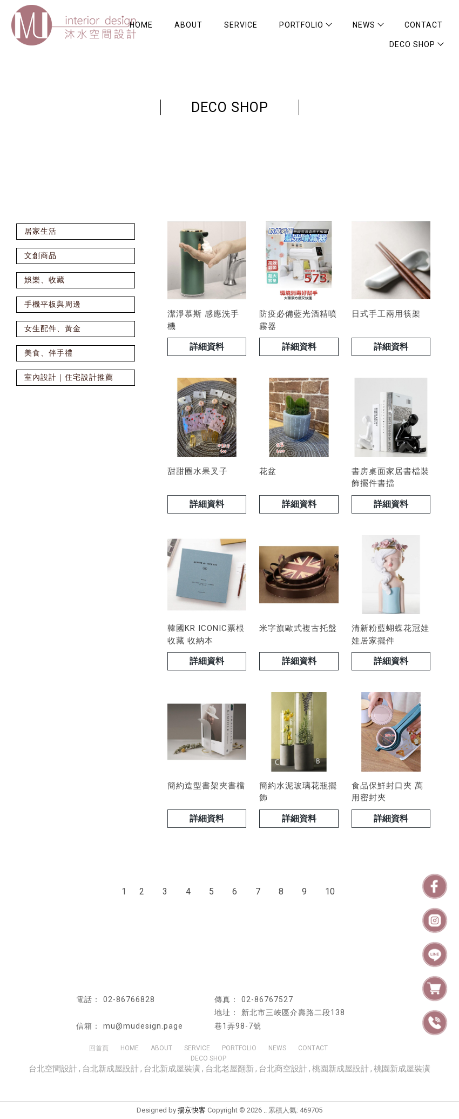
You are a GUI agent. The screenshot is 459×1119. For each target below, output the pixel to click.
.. (265, 1110)
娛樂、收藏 (44, 279)
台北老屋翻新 (229, 1069)
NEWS (368, 25)
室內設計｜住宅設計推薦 (68, 377)
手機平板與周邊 (52, 304)
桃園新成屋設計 (340, 1069)
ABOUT (188, 25)
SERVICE (241, 25)
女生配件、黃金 (52, 328)
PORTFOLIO (305, 25)
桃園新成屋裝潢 (402, 1069)
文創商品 (40, 255)
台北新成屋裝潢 (172, 1069)
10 (330, 891)
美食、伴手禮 (48, 352)
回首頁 (99, 1048)
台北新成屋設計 (110, 1069)
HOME (129, 1048)
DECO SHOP (416, 44)
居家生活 (40, 231)
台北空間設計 (53, 1069)
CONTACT (423, 25)
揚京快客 (192, 1110)
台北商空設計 (283, 1069)
